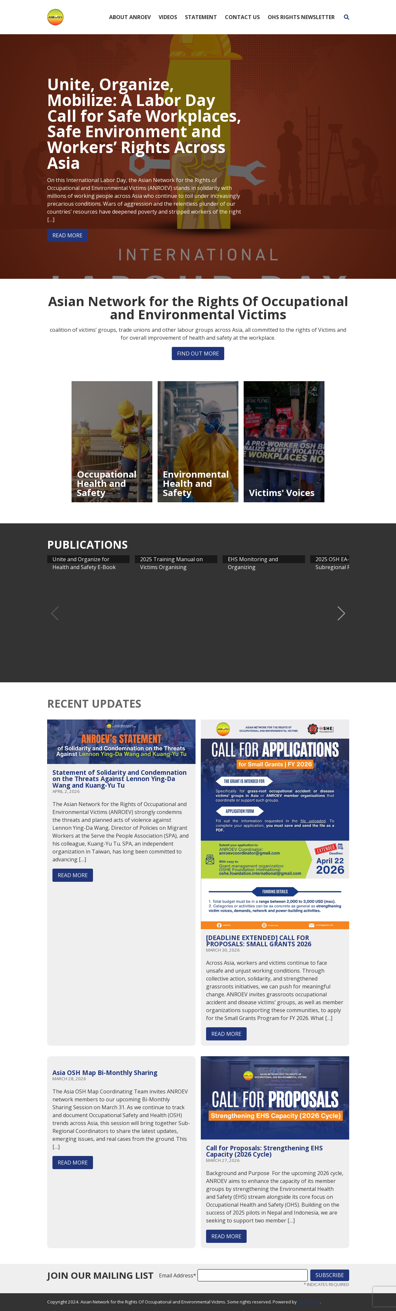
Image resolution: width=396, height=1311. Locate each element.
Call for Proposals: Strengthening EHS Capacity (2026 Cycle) (264, 1151)
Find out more (198, 353)
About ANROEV (130, 17)
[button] (341, 613)
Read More (67, 235)
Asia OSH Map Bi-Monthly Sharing (104, 1072)
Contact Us (242, 17)
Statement (201, 17)
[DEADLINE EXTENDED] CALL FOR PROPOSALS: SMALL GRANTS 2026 (258, 940)
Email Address (177, 1275)
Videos (168, 17)
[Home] (55, 16)
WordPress (309, 1302)
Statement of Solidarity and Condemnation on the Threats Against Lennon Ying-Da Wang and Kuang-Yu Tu (119, 778)
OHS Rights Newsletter (301, 17)
